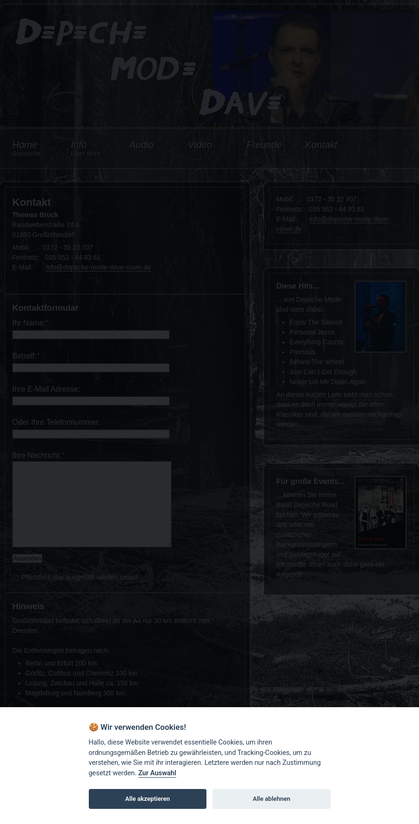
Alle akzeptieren (147, 798)
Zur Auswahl (157, 773)
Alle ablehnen (272, 798)
